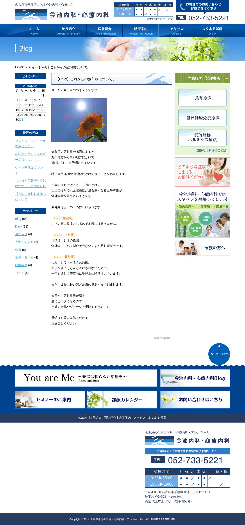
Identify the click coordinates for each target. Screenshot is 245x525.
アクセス (139, 417)
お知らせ (21, 234)
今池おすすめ (24, 242)
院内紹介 (21, 265)
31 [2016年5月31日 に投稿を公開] (21, 119)
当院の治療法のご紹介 (211, 150)
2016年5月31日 (163, 338)
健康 (18, 250)
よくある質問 (157, 417)
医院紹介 (110, 417)
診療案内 (125, 417)
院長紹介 (95, 417)
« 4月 (18, 124)
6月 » (28, 124)
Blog (31, 67)
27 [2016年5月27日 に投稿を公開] (35, 115)
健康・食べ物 (24, 257)
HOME (19, 67)
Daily (18, 226)
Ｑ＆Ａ (19, 273)
